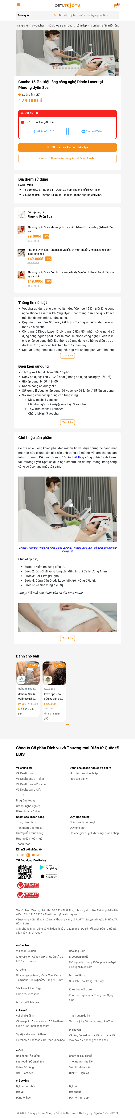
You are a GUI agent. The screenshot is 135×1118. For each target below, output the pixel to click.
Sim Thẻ (108, 1021)
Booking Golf (77, 950)
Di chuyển (75, 1029)
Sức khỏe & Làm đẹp (28, 988)
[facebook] (18, 855)
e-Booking (22, 1080)
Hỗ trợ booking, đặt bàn (41, 122)
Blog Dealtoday (25, 800)
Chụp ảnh (51, 956)
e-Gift (19, 1050)
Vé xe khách (86, 1035)
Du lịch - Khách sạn (27, 1002)
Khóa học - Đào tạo (80, 989)
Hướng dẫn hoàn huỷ (29, 838)
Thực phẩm (37, 979)
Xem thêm (67, 355)
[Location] (34, 15)
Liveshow (22, 1040)
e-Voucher (22, 945)
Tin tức (20, 795)
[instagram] (23, 855)
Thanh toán (23, 844)
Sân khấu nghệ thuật (37, 1025)
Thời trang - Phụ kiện (92, 981)
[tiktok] (38, 855)
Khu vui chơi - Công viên (30, 956)
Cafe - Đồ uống (25, 1067)
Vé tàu (73, 1035)
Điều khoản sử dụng (28, 811)
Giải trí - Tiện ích (79, 1073)
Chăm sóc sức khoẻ (80, 1055)
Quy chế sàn (77, 827)
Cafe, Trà (46, 975)
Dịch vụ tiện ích (78, 975)
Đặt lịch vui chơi (25, 1086)
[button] (54, 68)
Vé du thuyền (93, 1021)
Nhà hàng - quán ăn (27, 975)
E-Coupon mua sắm (80, 967)
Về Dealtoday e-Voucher (31, 784)
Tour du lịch (76, 1021)
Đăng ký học (23, 1097)
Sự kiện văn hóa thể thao (31, 1034)
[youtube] (33, 855)
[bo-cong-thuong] (27, 885)
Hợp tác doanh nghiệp (84, 773)
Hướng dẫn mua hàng (29, 833)
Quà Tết (73, 981)
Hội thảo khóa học (54, 1040)
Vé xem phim (24, 1021)
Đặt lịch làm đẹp (79, 1097)
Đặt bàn (73, 1086)
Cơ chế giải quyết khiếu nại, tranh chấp (94, 833)
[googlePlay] (52, 867)
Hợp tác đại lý (79, 778)
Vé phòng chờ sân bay (95, 1040)
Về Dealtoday (24, 773)
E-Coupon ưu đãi (79, 956)
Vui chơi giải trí (25, 1015)
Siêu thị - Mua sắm (80, 1067)
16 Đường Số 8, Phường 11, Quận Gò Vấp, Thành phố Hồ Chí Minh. (62, 189)
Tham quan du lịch (80, 1015)
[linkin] (28, 855)
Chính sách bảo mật (82, 822)
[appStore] (52, 876)
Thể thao (35, 1040)
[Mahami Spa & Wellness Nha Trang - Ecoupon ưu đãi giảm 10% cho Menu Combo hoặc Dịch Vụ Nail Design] (28, 673)
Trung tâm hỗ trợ (26, 822)
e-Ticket (21, 1010)
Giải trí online (28, 961)
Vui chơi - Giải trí (26, 950)
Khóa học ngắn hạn (80, 995)
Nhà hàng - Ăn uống (28, 1055)
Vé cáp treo (103, 1035)
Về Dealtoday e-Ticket (30, 778)
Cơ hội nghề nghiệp (28, 806)
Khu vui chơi (41, 1021)
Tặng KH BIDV (54, 979)
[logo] (67, 5)
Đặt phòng (75, 1091)
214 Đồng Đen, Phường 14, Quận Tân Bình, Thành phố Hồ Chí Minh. (62, 194)
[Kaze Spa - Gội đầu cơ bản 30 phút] (54, 673)
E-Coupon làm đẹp (104, 962)
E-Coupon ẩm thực (80, 962)
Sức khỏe (33, 994)
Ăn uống (21, 969)
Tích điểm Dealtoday (29, 827)
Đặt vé (20, 1091)
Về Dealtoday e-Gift (28, 789)
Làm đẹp (21, 994)
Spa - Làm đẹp (24, 1073)
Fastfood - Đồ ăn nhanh (30, 1061)
